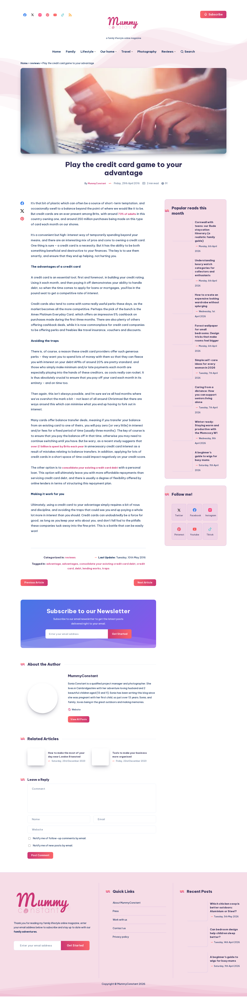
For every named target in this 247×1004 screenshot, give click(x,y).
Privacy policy (121, 944)
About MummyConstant (126, 910)
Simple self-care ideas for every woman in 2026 (206, 365)
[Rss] (70, 14)
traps (105, 570)
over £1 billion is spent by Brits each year (61, 448)
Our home (107, 51)
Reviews (167, 51)
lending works (92, 570)
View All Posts (91, 726)
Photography (146, 51)
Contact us (119, 935)
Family (70, 51)
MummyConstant (97, 678)
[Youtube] (55, 14)
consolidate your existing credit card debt (94, 469)
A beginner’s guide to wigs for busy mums (206, 457)
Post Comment (41, 862)
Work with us (120, 927)
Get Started (117, 636)
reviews (35, 63)
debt (78, 570)
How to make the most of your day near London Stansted (64, 761)
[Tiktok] (62, 14)
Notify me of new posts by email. (53, 852)
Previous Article (35, 584)
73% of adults (128, 215)
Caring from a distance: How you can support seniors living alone (205, 396)
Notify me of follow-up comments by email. (59, 845)
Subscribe (213, 14)
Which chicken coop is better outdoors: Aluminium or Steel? (224, 915)
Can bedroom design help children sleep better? (224, 940)
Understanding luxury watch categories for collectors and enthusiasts (205, 269)
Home (56, 51)
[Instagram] (40, 14)
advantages (70, 565)
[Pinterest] (47, 14)
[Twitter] (32, 14)
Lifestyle (87, 51)
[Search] (187, 51)
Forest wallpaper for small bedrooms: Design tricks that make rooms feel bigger (207, 335)
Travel (126, 51)
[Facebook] (24, 14)
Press (116, 918)
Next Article (144, 584)
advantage (53, 565)
